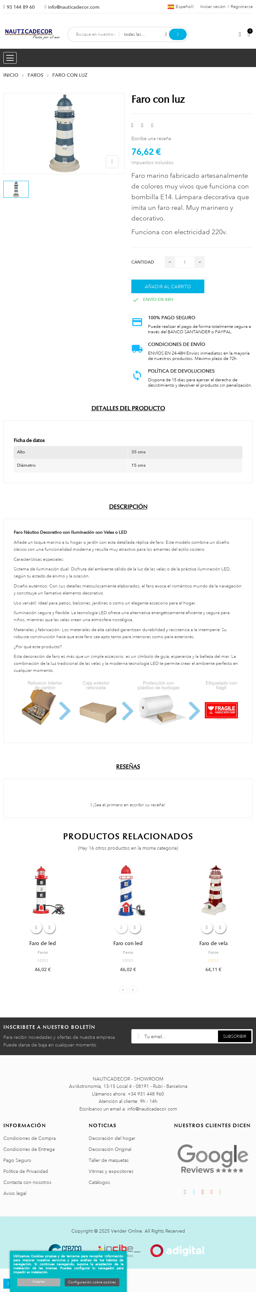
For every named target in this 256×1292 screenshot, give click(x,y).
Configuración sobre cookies (92, 1282)
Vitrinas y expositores (111, 1171)
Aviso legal (14, 1193)
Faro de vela (213, 943)
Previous (123, 990)
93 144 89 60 (21, 7)
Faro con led (128, 943)
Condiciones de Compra (29, 1138)
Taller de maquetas (109, 1160)
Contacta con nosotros (27, 1182)
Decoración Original (110, 1149)
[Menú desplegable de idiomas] (181, 6)
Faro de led (42, 943)
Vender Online (126, 1231)
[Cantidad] (185, 262)
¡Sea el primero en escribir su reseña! (128, 805)
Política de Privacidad (25, 1171)
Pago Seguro (17, 1160)
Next (133, 990)
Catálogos (99, 1182)
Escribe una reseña (151, 138)
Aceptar (38, 1281)
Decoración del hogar (112, 1138)
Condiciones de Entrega (29, 1149)
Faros (43, 952)
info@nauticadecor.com (73, 7)
